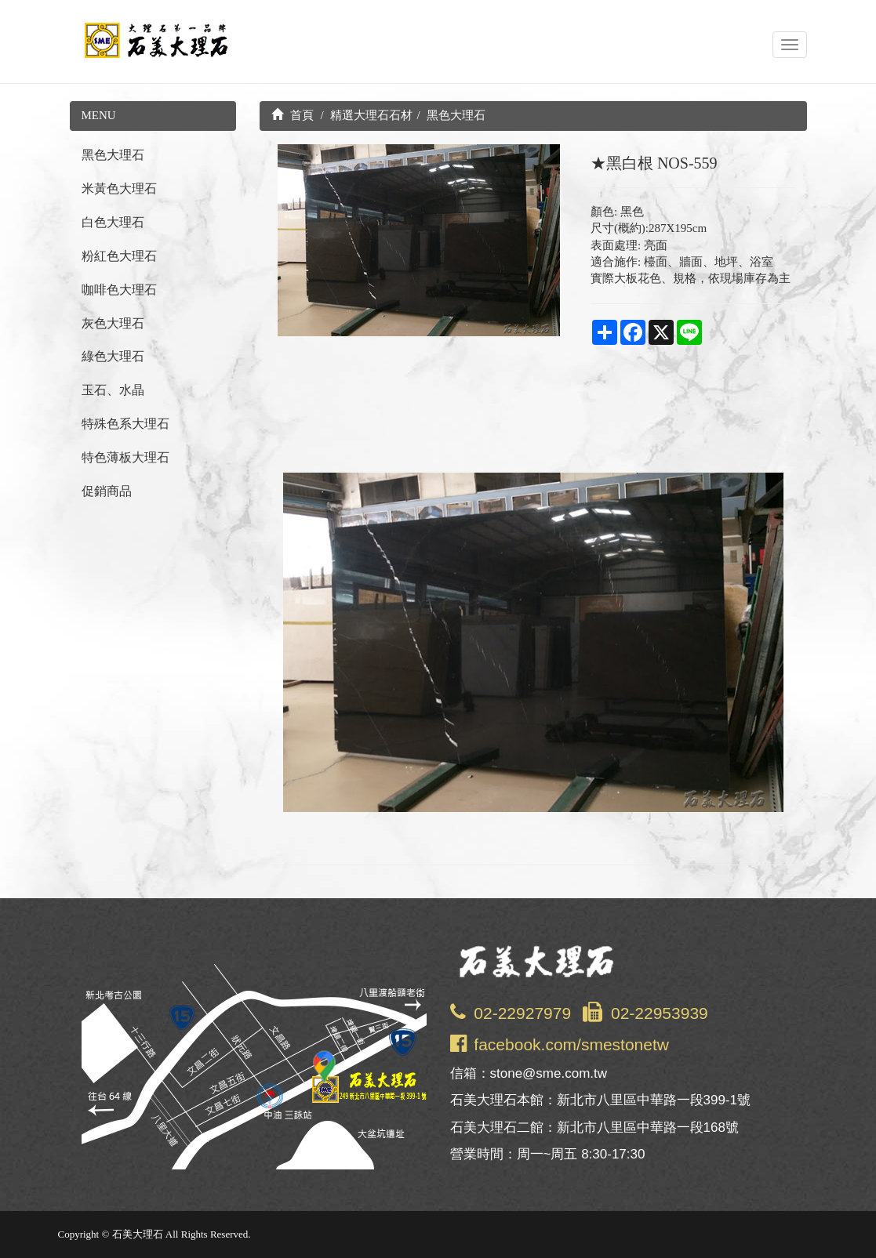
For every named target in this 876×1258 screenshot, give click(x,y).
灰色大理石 (113, 323)
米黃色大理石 (119, 188)
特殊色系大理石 (125, 423)
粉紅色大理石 (119, 256)
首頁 (292, 115)
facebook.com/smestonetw (571, 1044)
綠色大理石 (113, 356)
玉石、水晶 (113, 390)
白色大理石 (113, 222)
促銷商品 (107, 491)
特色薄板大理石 (125, 457)
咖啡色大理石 (119, 289)
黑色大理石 (113, 154)
